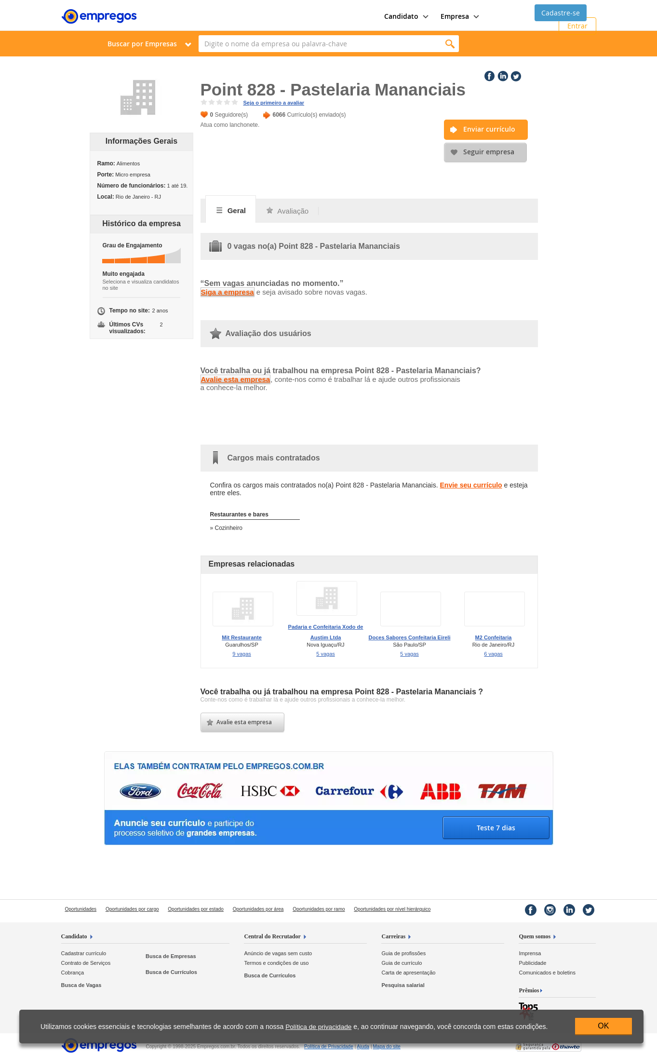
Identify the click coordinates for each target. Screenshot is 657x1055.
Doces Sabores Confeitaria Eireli (410, 637)
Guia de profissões (403, 953)
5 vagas (325, 654)
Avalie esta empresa (235, 379)
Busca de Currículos (171, 972)
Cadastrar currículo (84, 953)
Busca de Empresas (171, 956)
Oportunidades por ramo (319, 909)
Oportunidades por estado (196, 909)
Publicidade (532, 963)
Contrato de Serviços (86, 963)
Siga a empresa (227, 292)
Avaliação (287, 211)
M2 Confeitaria (493, 637)
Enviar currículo (489, 129)
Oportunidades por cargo (132, 909)
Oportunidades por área (258, 909)
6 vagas (493, 654)
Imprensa (530, 953)
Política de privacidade (318, 1026)
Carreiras (393, 936)
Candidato (74, 936)
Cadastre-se (560, 12)
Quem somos (534, 936)
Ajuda (363, 1046)
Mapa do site (387, 1046)
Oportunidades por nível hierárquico (392, 909)
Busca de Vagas (81, 985)
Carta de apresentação (408, 972)
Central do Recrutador (272, 936)
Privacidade (328, 1046)
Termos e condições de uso (276, 963)
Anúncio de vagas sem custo (278, 953)
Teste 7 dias (496, 827)
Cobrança (72, 972)
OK (603, 1026)
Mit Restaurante (242, 637)
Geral (230, 210)
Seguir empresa (488, 151)
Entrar (577, 25)
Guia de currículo (401, 963)
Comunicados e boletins (547, 972)
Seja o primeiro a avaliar (274, 103)
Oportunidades (81, 909)
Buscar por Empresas (142, 43)
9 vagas (241, 654)
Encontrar (450, 43)
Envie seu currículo (471, 485)
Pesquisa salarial (402, 985)
